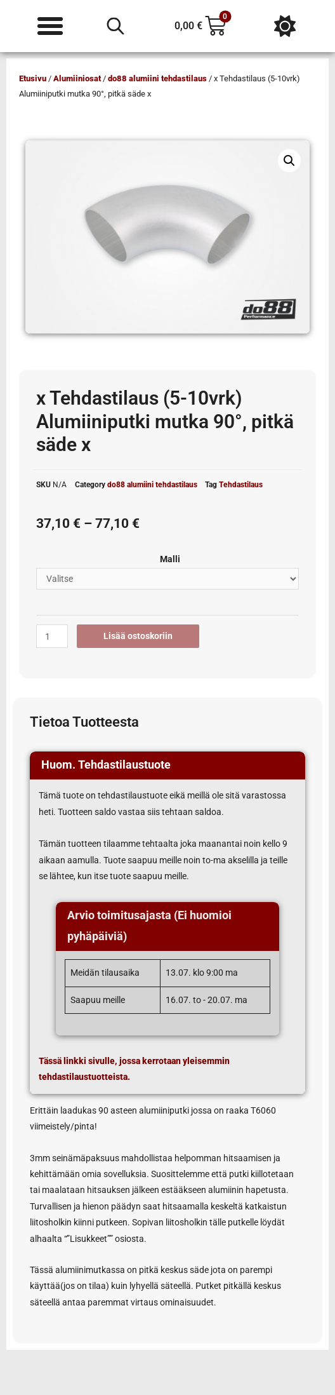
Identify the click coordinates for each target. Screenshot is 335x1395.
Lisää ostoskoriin (138, 636)
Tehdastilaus (241, 484)
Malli (170, 559)
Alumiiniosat (77, 78)
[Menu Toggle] (50, 26)
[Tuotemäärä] (52, 636)
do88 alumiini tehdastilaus (157, 78)
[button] (289, 160)
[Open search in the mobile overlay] (115, 26)
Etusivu (32, 78)
